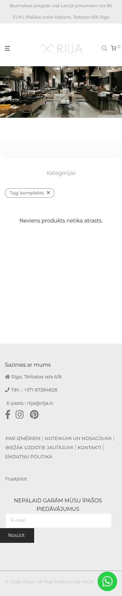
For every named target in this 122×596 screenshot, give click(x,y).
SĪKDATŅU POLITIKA (28, 457)
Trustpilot (16, 479)
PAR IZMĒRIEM (23, 438)
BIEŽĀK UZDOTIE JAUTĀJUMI (40, 448)
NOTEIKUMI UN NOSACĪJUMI (78, 438)
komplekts (27, 193)
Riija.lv (29, 582)
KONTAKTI (90, 448)
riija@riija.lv (40, 403)
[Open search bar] (105, 48)
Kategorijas (61, 173)
